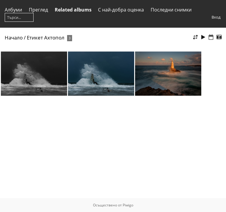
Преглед (38, 9)
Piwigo (128, 205)
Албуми (13, 9)
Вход (216, 17)
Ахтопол (54, 37)
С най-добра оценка (121, 9)
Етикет (35, 37)
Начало (14, 37)
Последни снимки (171, 9)
